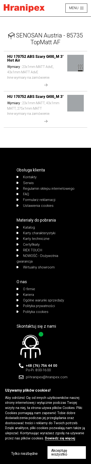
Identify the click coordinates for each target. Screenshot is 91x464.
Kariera (25, 295)
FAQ (23, 194)
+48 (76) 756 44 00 (41, 366)
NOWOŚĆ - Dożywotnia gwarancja (37, 259)
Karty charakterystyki (36, 233)
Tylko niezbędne (24, 453)
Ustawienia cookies (35, 206)
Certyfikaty (28, 244)
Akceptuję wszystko (59, 452)
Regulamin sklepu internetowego (45, 188)
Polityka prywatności (36, 306)
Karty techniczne (33, 239)
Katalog (26, 227)
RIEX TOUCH (29, 250)
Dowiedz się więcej (60, 438)
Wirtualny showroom (36, 267)
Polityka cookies (32, 312)
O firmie (26, 289)
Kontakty (27, 177)
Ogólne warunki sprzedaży (40, 300)
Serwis (25, 183)
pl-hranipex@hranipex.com (46, 377)
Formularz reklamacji (36, 200)
